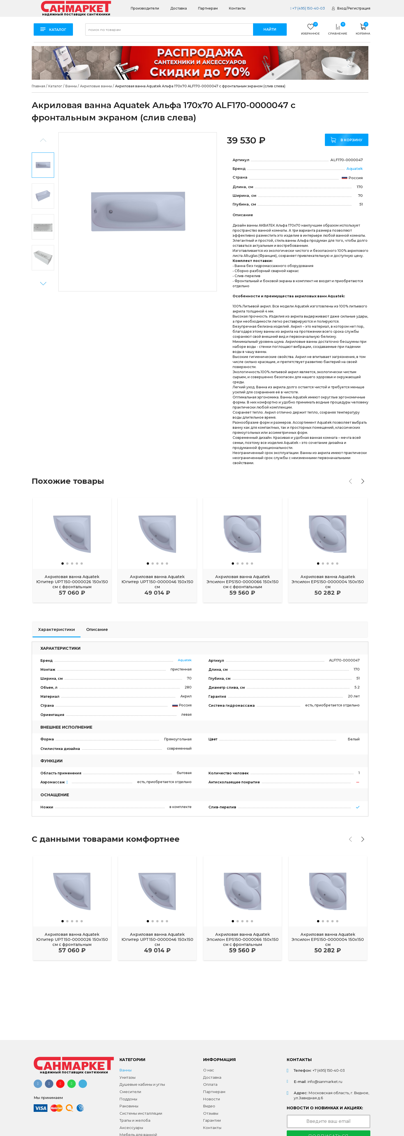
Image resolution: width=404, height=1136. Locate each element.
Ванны (126, 1070)
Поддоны (128, 1099)
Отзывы (210, 1113)
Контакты (237, 8)
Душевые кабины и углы (142, 1084)
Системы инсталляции (141, 1113)
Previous (43, 140)
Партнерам (208, 8)
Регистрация (359, 8)
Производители (145, 8)
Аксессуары (131, 1127)
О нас (208, 1070)
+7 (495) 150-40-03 (307, 8)
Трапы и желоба (135, 1120)
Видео (209, 1106)
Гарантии (212, 1120)
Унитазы (128, 1077)
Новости (211, 1099)
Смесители (130, 1091)
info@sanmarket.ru (324, 1081)
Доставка (178, 8)
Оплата (210, 1084)
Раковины (129, 1106)
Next (43, 284)
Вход (341, 8)
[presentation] (350, 481)
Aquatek (354, 168)
